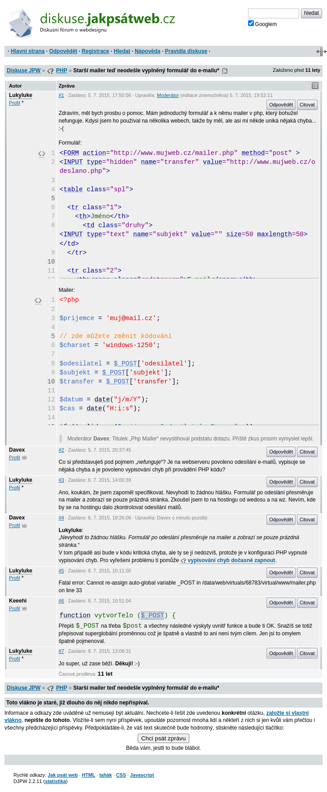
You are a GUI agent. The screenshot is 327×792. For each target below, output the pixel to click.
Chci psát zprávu (163, 738)
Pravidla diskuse (186, 51)
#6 (61, 600)
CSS (121, 775)
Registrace (95, 51)
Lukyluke (20, 95)
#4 (61, 517)
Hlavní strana (27, 51)
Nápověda (147, 51)
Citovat (307, 104)
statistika (55, 781)
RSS (224, 71)
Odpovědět (63, 51)
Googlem (262, 23)
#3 (61, 480)
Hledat (121, 51)
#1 (61, 95)
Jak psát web (63, 775)
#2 (61, 450)
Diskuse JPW (23, 70)
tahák (105, 775)
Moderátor (168, 95)
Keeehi (17, 601)
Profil (14, 103)
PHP (61, 70)
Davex (17, 450)
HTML (88, 775)
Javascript (142, 775)
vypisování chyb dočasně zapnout (227, 560)
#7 (61, 651)
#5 (61, 570)
